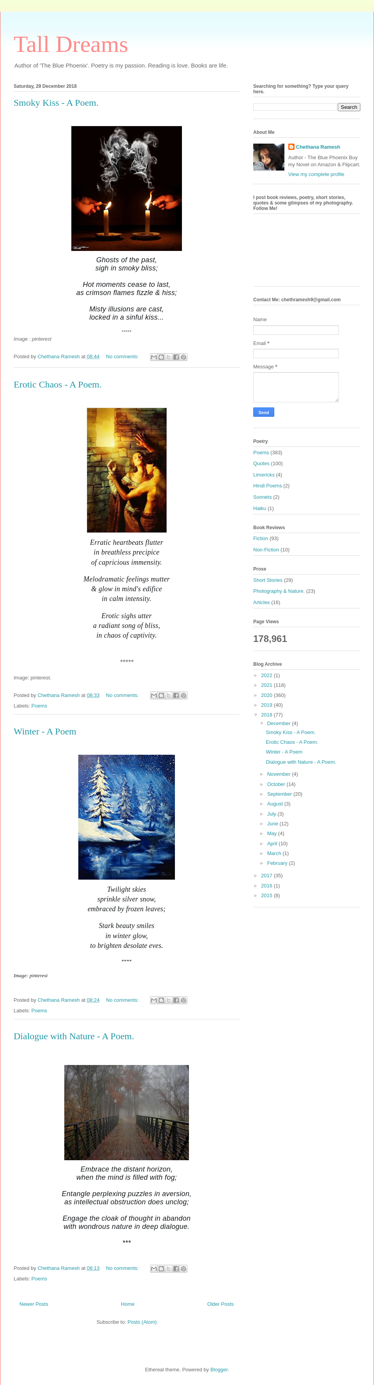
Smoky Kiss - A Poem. (56, 103)
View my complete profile (316, 174)
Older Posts (220, 1304)
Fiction (260, 538)
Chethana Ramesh (318, 147)
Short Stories (267, 580)
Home (128, 1304)
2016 (267, 886)
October (277, 784)
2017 (267, 875)
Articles (261, 602)
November (279, 774)
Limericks (264, 475)
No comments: (123, 356)
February (278, 863)
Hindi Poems (267, 486)
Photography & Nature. (279, 591)
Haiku (259, 508)
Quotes (261, 463)
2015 (267, 895)
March (275, 853)
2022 (267, 675)
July (272, 814)
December (279, 723)
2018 (267, 715)
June (273, 824)
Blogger (219, 1370)
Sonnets (262, 497)
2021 (267, 685)
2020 (267, 695)
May (272, 833)
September (280, 794)
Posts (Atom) (142, 1322)
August (275, 804)
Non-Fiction (266, 550)
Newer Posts (33, 1304)
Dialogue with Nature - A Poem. (74, 1036)
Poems (39, 706)
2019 (267, 705)
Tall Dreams (71, 44)
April (273, 843)
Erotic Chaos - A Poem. (58, 384)
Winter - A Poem (45, 731)
